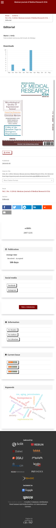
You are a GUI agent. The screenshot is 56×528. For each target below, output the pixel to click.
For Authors (12, 335)
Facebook (11, 285)
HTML (8, 152)
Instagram (12, 290)
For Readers (12, 330)
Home (7, 16)
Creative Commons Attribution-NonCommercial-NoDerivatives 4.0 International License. (28, 504)
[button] (6, 207)
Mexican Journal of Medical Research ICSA (30, 2)
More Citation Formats (11, 180)
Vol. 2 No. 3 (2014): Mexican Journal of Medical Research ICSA (26, 18)
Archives (15, 16)
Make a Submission (28, 307)
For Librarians (13, 339)
